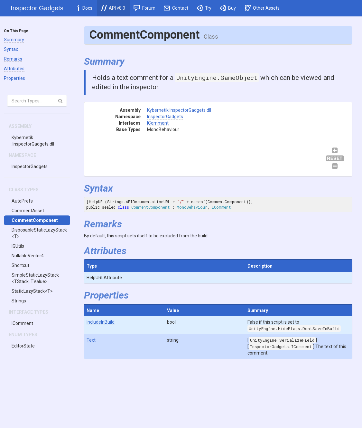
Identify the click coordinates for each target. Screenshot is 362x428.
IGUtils (18, 246)
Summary (14, 39)
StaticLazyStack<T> (32, 291)
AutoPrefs (22, 201)
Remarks (13, 59)
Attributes (14, 68)
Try (204, 8)
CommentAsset (28, 210)
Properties (14, 78)
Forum (144, 8)
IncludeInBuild (101, 322)
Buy (228, 8)
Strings (19, 300)
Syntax (11, 49)
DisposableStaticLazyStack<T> (39, 233)
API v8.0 (113, 8)
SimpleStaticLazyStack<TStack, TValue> (35, 278)
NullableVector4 (28, 255)
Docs (84, 8)
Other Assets (262, 8)
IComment (22, 323)
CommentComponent (35, 220)
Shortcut (20, 265)
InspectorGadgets (30, 166)
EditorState (23, 345)
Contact (176, 8)
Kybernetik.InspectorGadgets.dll (33, 141)
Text (91, 340)
